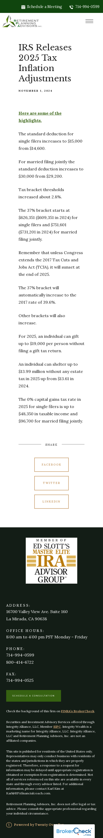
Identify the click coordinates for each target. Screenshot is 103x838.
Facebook (52, 464)
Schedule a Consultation (33, 695)
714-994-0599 (84, 6)
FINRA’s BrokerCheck (77, 711)
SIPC (57, 727)
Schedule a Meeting (41, 6)
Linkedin (51, 501)
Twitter (51, 483)
